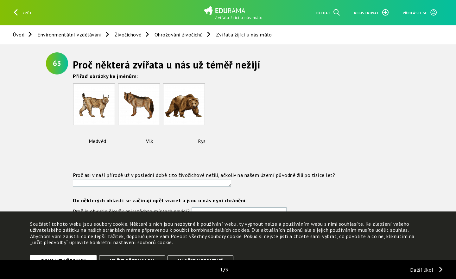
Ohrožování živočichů (179, 34)
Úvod (18, 34)
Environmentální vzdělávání (69, 34)
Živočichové (128, 34)
